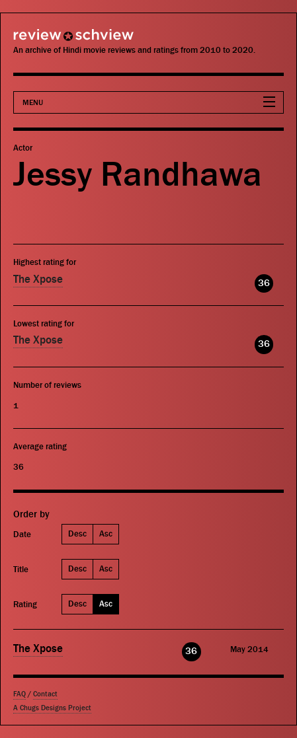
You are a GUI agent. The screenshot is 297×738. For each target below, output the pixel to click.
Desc (77, 533)
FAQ (19, 694)
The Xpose (38, 279)
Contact (45, 694)
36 (264, 283)
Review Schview (49, 40)
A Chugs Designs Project (52, 708)
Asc (105, 533)
